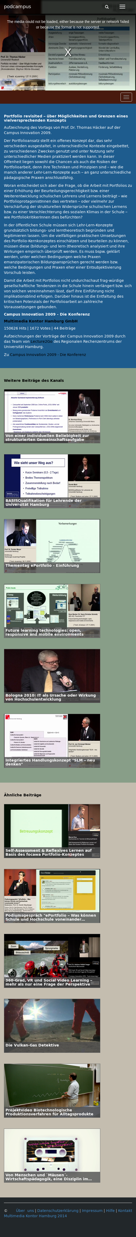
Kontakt (125, 1211)
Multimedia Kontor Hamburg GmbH (41, 321)
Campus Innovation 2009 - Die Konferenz (48, 355)
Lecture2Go (42, 341)
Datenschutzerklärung (58, 1211)
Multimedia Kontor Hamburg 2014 (35, 1216)
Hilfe (110, 1211)
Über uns (25, 1211)
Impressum (92, 1211)
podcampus (17, 6)
